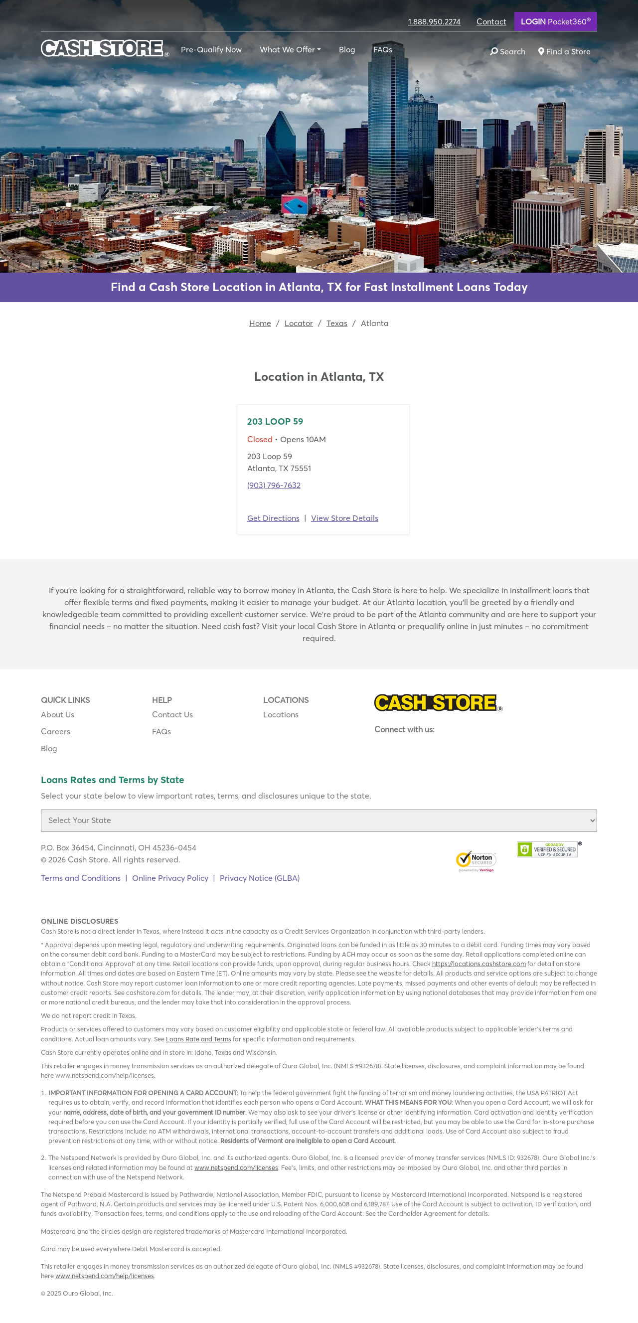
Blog (347, 49)
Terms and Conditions (81, 878)
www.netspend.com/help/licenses (104, 1276)
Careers (55, 731)
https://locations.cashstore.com (479, 964)
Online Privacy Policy (170, 878)
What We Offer (287, 49)
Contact (491, 21)
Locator (299, 323)
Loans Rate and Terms (198, 1039)
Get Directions (273, 518)
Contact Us (172, 714)
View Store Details (344, 518)
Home (260, 323)
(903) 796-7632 (274, 485)
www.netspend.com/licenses (236, 1167)
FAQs (382, 49)
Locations (281, 714)
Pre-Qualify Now (211, 49)
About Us (57, 714)
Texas (336, 323)
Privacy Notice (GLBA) (260, 878)
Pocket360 (556, 20)
